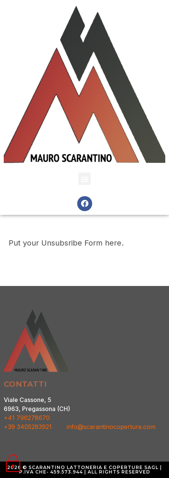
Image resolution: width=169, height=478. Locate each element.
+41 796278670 (27, 417)
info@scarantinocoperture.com (111, 426)
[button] (84, 179)
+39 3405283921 (35, 426)
